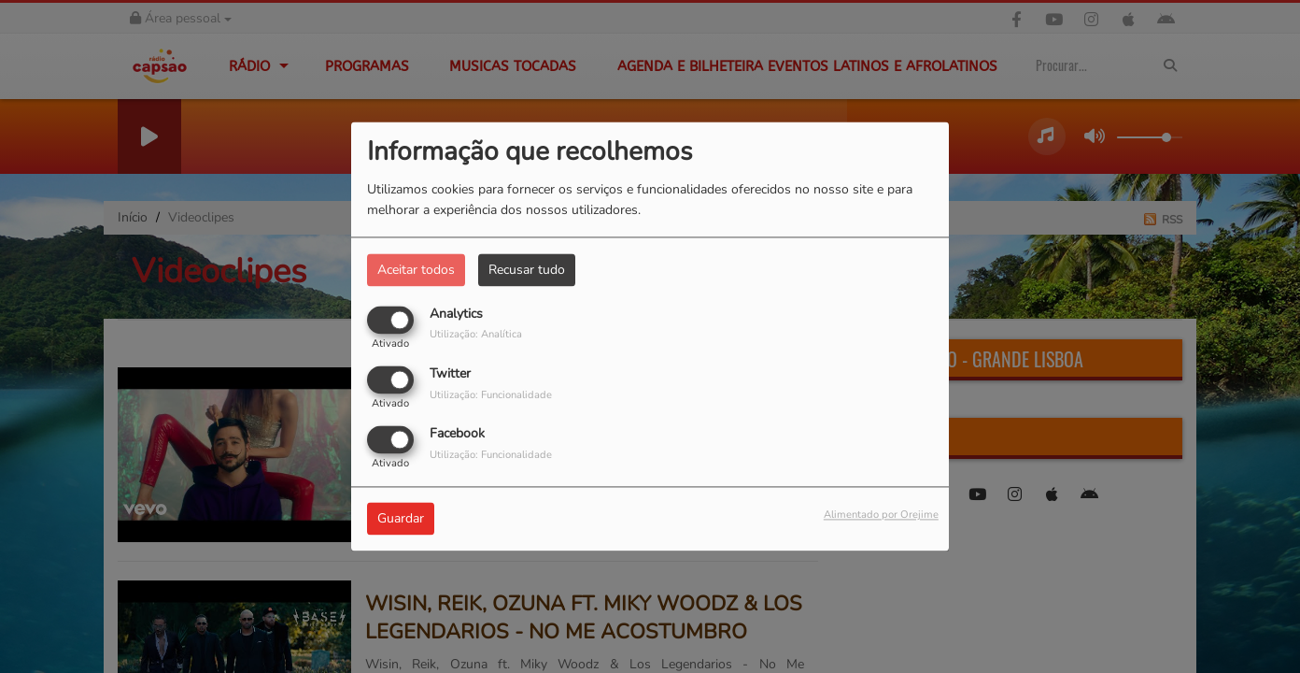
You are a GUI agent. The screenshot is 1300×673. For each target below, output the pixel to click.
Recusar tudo (526, 270)
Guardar (400, 519)
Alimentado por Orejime (881, 515)
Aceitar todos (416, 270)
